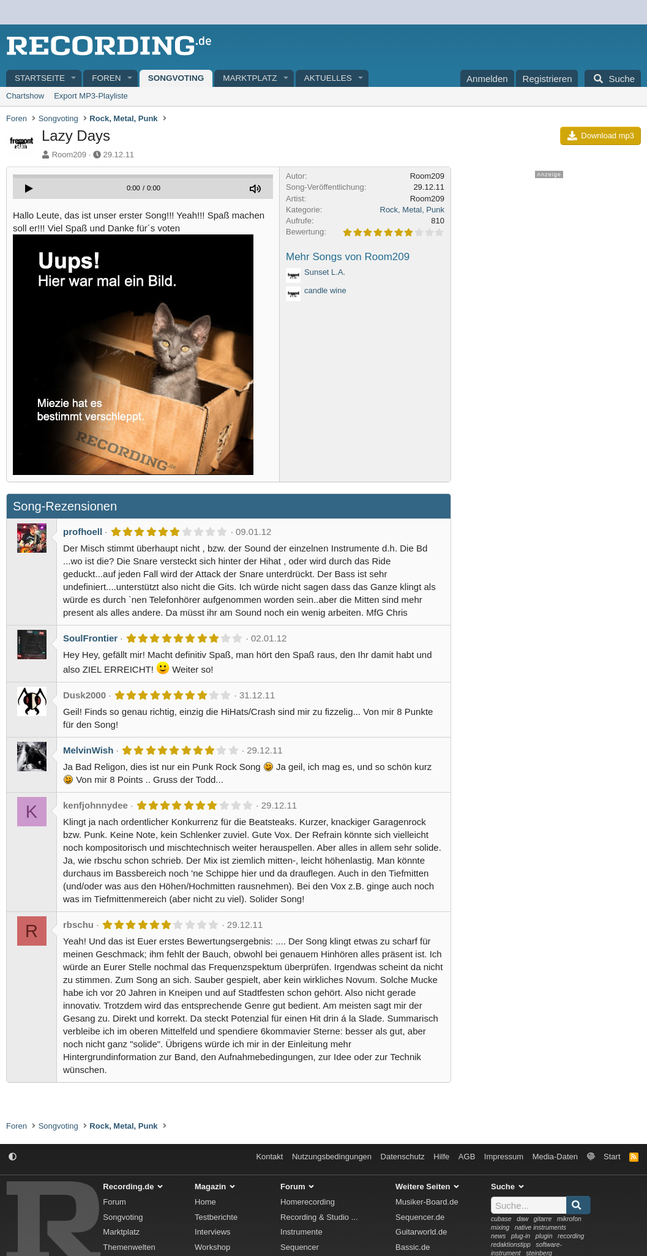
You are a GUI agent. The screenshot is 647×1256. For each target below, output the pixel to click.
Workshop (212, 1247)
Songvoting (176, 78)
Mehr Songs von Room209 (348, 257)
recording (571, 1236)
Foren (106, 78)
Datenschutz (403, 1156)
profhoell (82, 531)
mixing (500, 1227)
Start (612, 1156)
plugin (544, 1236)
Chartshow (25, 95)
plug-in (520, 1236)
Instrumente (301, 1231)
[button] (74, 79)
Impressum (503, 1156)
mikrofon (569, 1219)
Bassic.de (412, 1247)
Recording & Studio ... (318, 1217)
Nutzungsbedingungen (332, 1156)
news (498, 1236)
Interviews (213, 1231)
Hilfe (441, 1156)
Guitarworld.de (421, 1231)
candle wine (325, 290)
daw (522, 1219)
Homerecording (307, 1201)
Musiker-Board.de (426, 1201)
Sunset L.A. (324, 272)
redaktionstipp (511, 1244)
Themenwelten (129, 1247)
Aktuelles (328, 78)
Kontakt (269, 1156)
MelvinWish (88, 750)
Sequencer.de (419, 1217)
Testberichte (216, 1217)
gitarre (543, 1219)
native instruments (540, 1227)
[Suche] (613, 78)
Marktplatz (250, 78)
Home (205, 1201)
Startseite (40, 78)
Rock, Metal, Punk (412, 209)
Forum (114, 1201)
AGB (466, 1156)
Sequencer (299, 1247)
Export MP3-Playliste (91, 95)
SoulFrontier (90, 638)
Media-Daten (555, 1156)
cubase (501, 1219)
